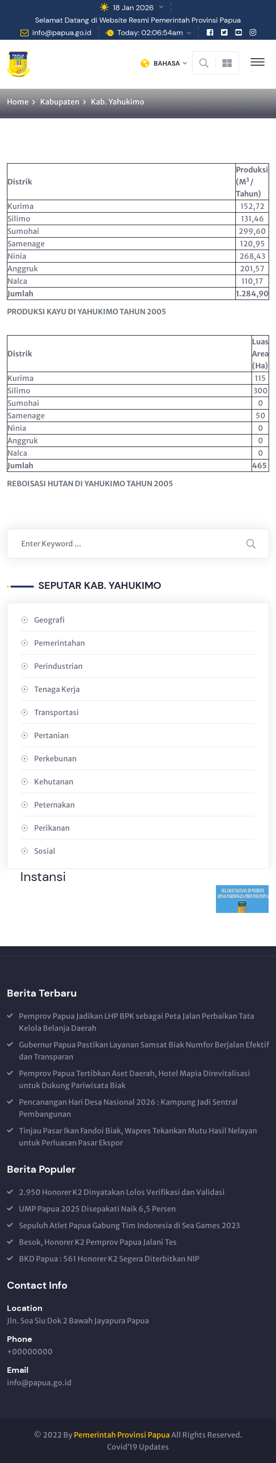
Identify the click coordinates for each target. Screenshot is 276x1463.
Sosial (44, 851)
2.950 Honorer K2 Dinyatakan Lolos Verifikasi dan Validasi (122, 1192)
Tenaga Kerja (57, 689)
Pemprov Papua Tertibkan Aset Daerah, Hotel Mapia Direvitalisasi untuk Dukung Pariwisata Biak (134, 1079)
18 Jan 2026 (133, 7)
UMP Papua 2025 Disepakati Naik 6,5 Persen (97, 1208)
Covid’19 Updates (138, 1446)
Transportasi (56, 712)
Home (18, 101)
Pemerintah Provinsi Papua (122, 1434)
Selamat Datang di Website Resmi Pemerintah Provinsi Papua (138, 20)
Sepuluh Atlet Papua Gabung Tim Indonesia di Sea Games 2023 (129, 1225)
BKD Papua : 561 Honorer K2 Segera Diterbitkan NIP (109, 1258)
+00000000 (30, 1351)
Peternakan (54, 804)
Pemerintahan (59, 643)
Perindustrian (58, 666)
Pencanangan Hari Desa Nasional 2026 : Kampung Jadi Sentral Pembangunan (128, 1108)
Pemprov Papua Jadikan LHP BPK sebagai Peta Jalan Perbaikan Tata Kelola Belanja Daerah (136, 1022)
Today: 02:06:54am (150, 32)
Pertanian (51, 735)
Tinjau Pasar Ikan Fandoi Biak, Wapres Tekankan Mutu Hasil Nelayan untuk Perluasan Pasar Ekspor (138, 1136)
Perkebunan (55, 758)
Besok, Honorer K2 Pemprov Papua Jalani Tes (98, 1242)
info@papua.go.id (61, 32)
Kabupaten (59, 101)
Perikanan (52, 828)
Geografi (49, 619)
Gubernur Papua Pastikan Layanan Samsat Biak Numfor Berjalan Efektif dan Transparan (144, 1050)
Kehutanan (53, 781)
